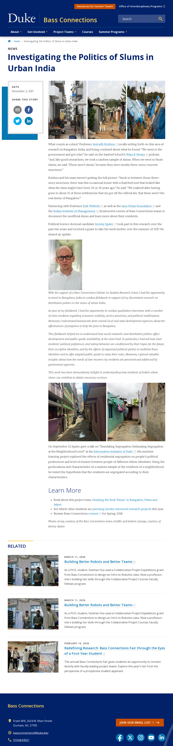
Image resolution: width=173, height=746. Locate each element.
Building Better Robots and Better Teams (98, 561)
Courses (87, 32)
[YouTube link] (151, 737)
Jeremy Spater (104, 224)
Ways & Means (135, 154)
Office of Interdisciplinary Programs (140, 6)
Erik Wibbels (91, 206)
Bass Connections (26, 706)
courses (93, 513)
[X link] (130, 737)
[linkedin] (28, 121)
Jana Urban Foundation (137, 206)
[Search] (160, 19)
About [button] (15, 32)
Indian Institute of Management (74, 211)
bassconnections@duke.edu (30, 733)
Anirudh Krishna (104, 144)
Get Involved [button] (36, 32)
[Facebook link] (120, 737)
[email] (17, 110)
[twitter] (17, 121)
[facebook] (28, 110)
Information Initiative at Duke (113, 451)
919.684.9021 (21, 740)
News (17, 41)
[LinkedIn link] (162, 737)
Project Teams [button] (63, 32)
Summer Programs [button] (111, 32)
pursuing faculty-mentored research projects (122, 509)
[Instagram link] (141, 737)
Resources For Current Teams (95, 6)
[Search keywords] (137, 19)
